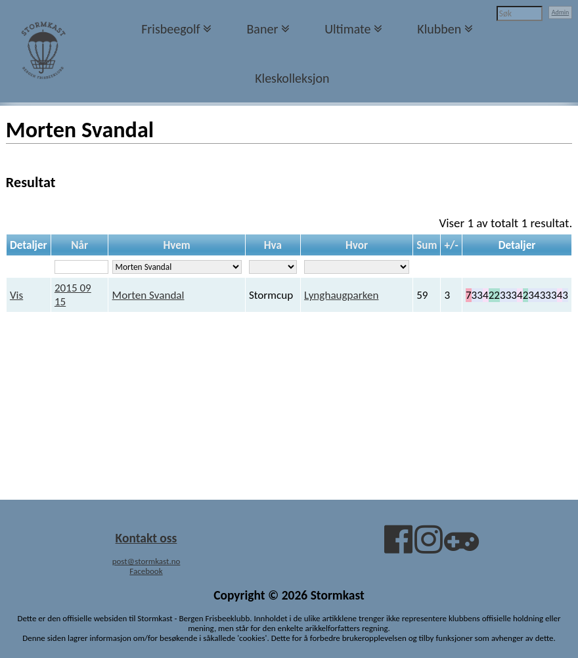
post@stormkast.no (146, 561)
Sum (426, 245)
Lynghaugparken (341, 295)
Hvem (176, 245)
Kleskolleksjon (292, 78)
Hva (273, 245)
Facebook (145, 571)
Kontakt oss (146, 538)
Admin (560, 12)
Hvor (356, 245)
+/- (451, 245)
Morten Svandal (148, 295)
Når (79, 245)
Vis (16, 295)
